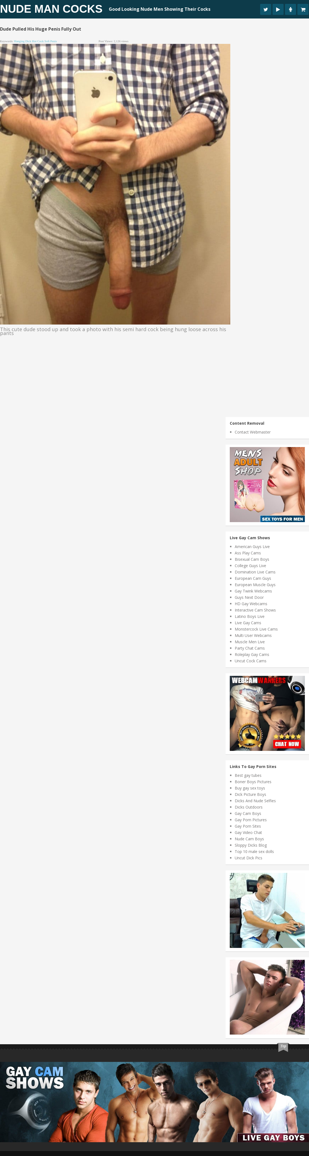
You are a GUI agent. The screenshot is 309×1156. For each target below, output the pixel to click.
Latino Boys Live (250, 616)
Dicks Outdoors (249, 807)
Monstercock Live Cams (256, 629)
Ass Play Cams (248, 553)
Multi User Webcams (253, 635)
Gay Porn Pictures (251, 819)
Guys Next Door (249, 597)
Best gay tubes (248, 775)
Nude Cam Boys (249, 838)
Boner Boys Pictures (253, 781)
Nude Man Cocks (51, 9)
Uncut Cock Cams (250, 660)
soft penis (50, 41)
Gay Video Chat (248, 832)
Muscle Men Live (250, 641)
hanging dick (22, 41)
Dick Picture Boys (250, 794)
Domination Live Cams (255, 572)
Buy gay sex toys (250, 788)
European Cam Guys (253, 578)
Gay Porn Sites (248, 826)
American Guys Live (252, 546)
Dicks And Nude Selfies (255, 800)
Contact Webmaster (253, 432)
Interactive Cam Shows (255, 610)
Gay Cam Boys (248, 813)
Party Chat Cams (250, 648)
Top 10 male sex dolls (254, 851)
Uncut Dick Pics (248, 857)
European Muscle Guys (255, 584)
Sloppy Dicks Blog (251, 845)
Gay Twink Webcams (253, 591)
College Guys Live (250, 565)
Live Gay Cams (248, 622)
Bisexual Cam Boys (252, 559)
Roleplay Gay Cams (252, 654)
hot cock (38, 41)
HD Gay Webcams (251, 603)
